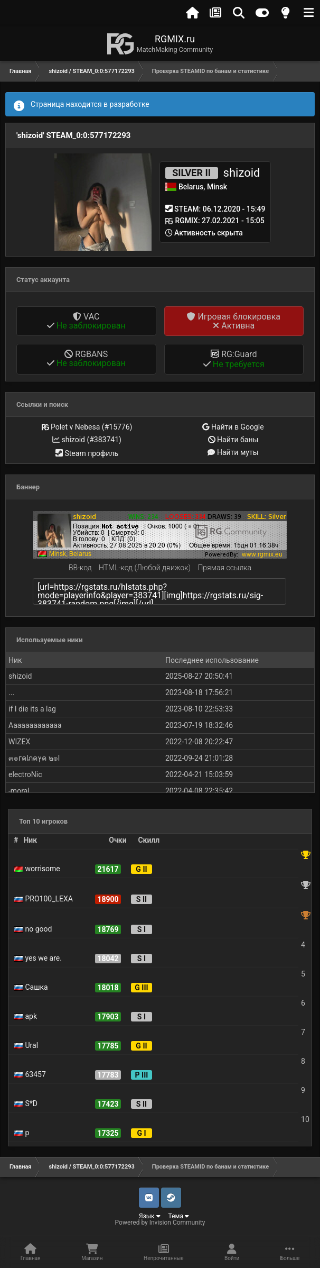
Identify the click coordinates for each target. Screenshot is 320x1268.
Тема (178, 1216)
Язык (150, 1216)
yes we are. (38, 958)
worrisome (37, 868)
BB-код (80, 567)
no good (33, 929)
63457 (30, 1074)
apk (25, 1016)
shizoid (241, 173)
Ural (26, 1045)
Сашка (31, 987)
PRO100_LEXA (43, 899)
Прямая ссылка (224, 567)
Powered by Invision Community (160, 1222)
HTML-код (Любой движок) (145, 567)
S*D (25, 1103)
